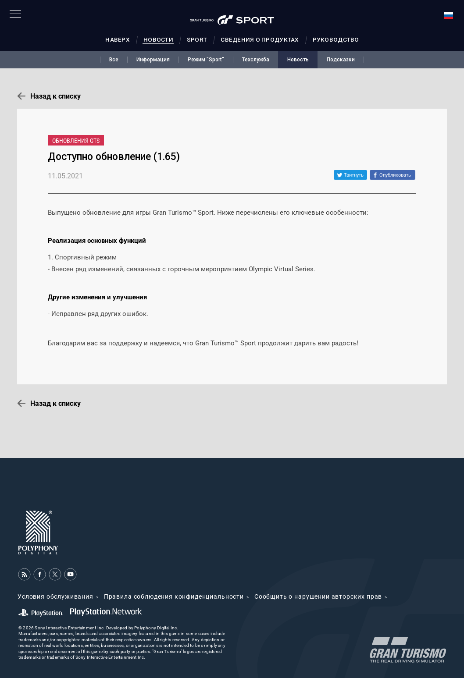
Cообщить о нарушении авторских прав (318, 596)
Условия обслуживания (55, 596)
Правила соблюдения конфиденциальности (174, 596)
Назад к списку (55, 96)
